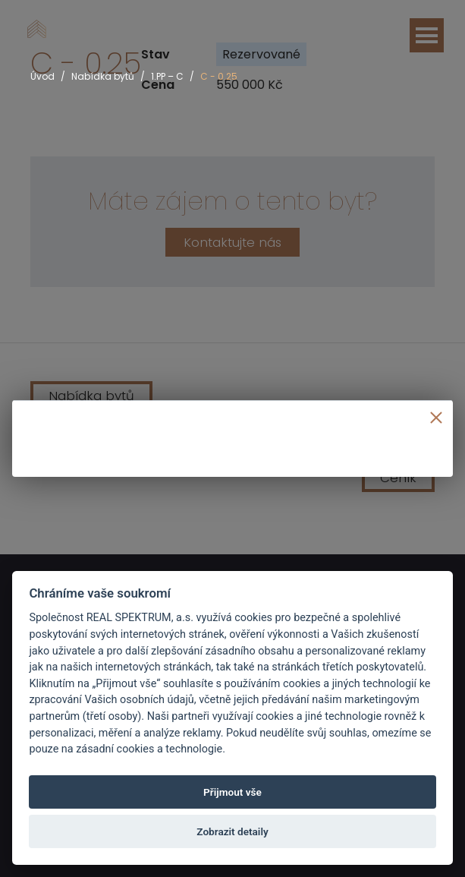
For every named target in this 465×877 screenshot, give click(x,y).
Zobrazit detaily (232, 831)
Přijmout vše (232, 792)
